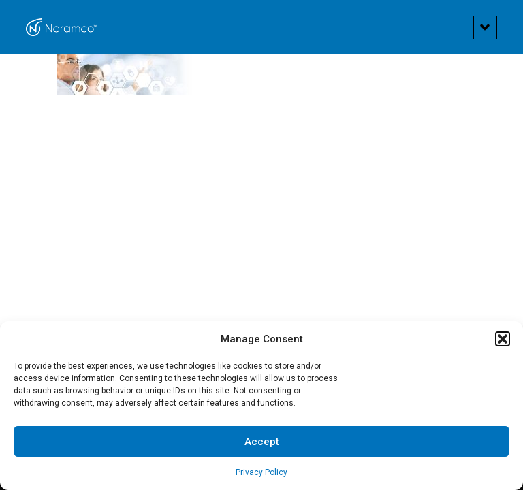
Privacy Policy (261, 472)
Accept (261, 442)
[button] (502, 339)
